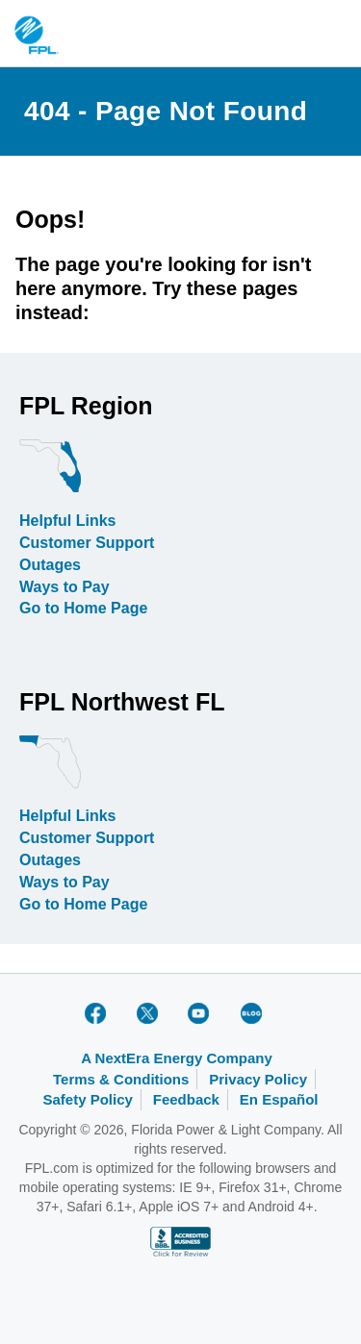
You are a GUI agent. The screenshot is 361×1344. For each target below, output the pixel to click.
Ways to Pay (64, 587)
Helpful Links (67, 520)
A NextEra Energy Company (176, 1058)
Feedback (186, 1099)
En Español (279, 1099)
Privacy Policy (258, 1079)
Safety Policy (87, 1099)
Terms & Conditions (121, 1079)
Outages (50, 565)
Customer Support (86, 543)
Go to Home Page (83, 608)
